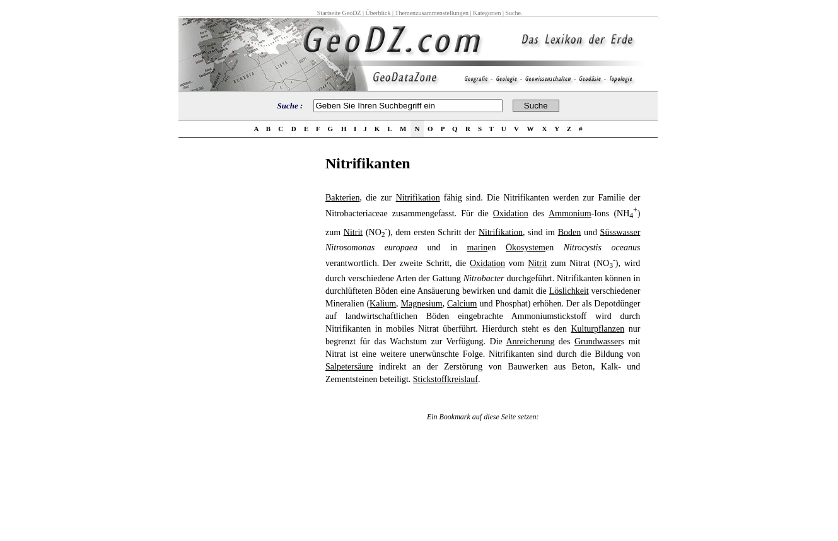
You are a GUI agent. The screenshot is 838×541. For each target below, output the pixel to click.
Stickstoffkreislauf (445, 379)
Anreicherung (530, 341)
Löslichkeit (569, 291)
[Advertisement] (248, 344)
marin (477, 247)
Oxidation (510, 213)
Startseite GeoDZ (339, 12)
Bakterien (342, 197)
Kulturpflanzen (597, 329)
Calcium (462, 303)
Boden (569, 231)
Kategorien (487, 12)
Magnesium (422, 303)
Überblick (378, 12)
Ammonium (570, 213)
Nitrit (353, 231)
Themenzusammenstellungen (431, 12)
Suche (512, 12)
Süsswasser (620, 231)
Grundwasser (597, 341)
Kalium (383, 303)
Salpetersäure (349, 366)
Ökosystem (525, 247)
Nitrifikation (418, 197)
